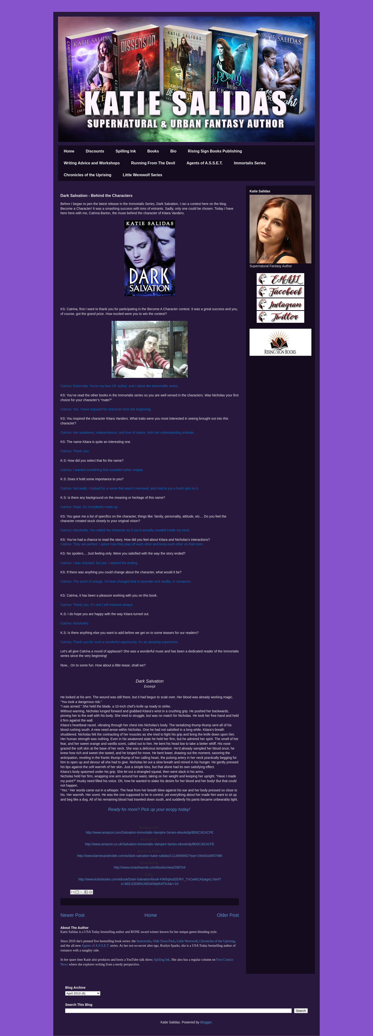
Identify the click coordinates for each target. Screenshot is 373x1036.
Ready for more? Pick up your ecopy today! (149, 809)
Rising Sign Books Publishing (215, 151)
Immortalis (144, 941)
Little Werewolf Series (142, 175)
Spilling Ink (126, 151)
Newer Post (72, 915)
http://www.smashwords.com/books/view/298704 (149, 867)
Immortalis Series (250, 163)
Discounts (95, 151)
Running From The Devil (153, 163)
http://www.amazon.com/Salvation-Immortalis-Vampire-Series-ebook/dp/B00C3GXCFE (150, 832)
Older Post (228, 915)
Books (153, 151)
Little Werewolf (187, 941)
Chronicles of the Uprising (87, 175)
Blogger (205, 1022)
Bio (173, 151)
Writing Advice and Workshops (92, 163)
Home (69, 151)
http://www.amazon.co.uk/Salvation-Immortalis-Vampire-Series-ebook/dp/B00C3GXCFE (149, 844)
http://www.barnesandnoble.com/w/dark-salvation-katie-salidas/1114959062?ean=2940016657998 (149, 856)
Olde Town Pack (164, 941)
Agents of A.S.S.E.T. (204, 163)
